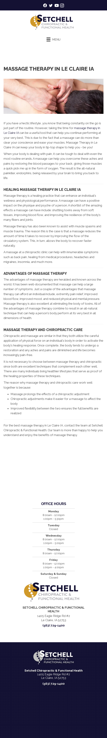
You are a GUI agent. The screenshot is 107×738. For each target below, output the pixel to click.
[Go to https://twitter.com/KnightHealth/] (51, 6)
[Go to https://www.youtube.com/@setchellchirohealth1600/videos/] (56, 6)
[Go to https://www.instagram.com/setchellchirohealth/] (62, 6)
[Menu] (53, 39)
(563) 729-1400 (53, 625)
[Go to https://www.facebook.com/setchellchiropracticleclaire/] (45, 6)
